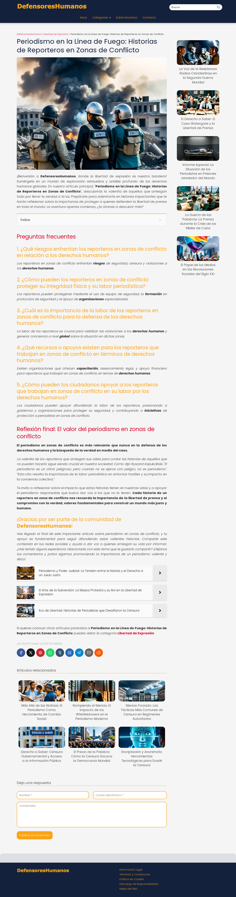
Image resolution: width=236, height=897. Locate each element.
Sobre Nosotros (126, 18)
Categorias (100, 18)
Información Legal (131, 869)
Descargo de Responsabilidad (139, 884)
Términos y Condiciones (135, 874)
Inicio (83, 18)
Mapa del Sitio (128, 888)
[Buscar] (218, 7)
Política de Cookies (132, 879)
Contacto (149, 18)
